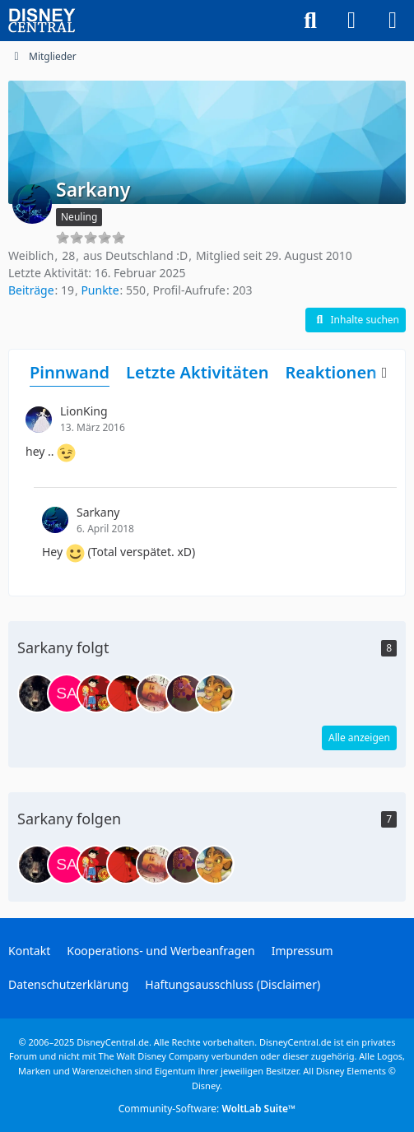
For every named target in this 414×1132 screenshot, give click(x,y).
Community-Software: (207, 1109)
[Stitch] (155, 693)
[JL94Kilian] (96, 693)
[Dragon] (126, 693)
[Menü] (392, 20)
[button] (355, 320)
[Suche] (310, 20)
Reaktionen (330, 372)
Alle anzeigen (359, 738)
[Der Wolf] (37, 693)
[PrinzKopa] (215, 693)
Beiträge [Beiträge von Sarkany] (31, 290)
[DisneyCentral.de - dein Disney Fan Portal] (42, 20)
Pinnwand (69, 372)
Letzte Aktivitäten (197, 372)
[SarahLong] (66, 693)
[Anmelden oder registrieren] (351, 20)
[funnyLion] (185, 693)
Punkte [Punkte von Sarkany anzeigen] (100, 290)
